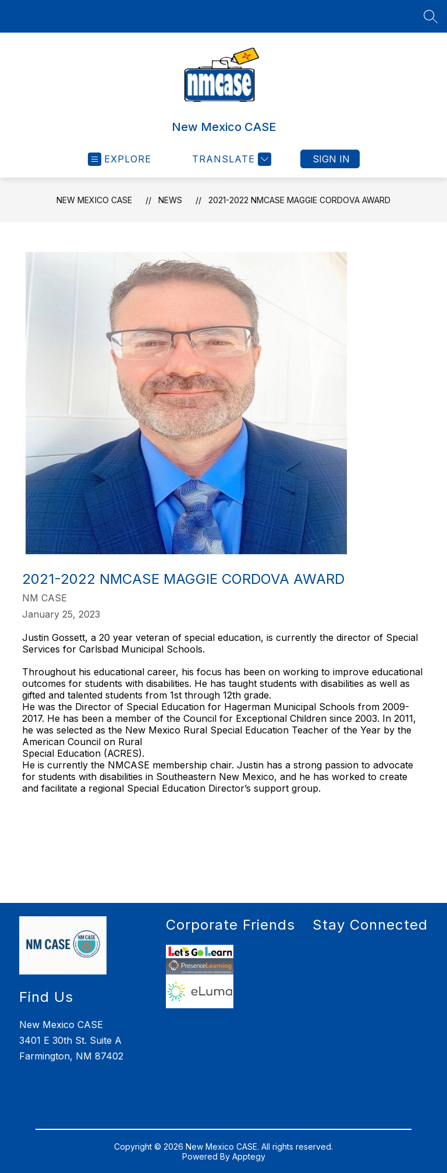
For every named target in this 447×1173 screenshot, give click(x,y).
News (170, 200)
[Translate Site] (230, 159)
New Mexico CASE (94, 200)
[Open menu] (119, 159)
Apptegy (248, 1156)
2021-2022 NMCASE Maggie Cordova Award (299, 200)
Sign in (331, 159)
